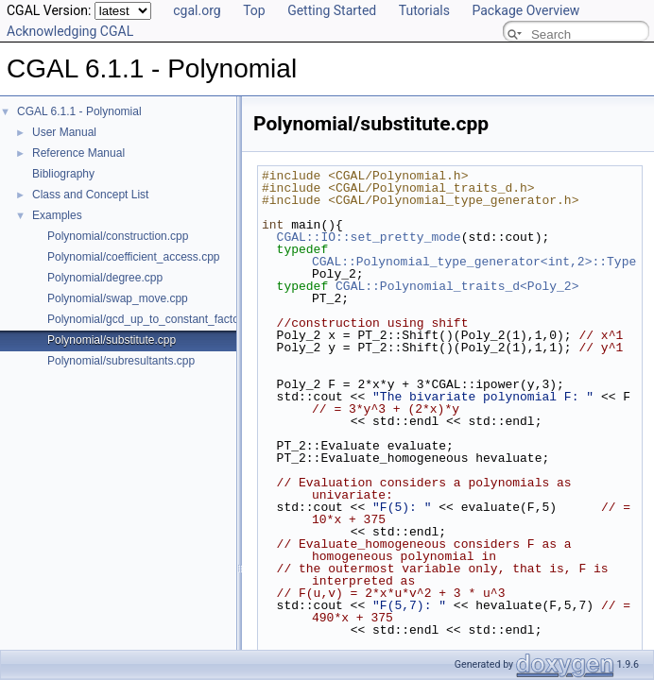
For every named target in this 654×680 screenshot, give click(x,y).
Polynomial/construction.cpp (117, 236)
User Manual (64, 132)
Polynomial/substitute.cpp (111, 340)
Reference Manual (78, 153)
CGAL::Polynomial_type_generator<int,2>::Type (474, 261)
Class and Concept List (90, 194)
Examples (57, 215)
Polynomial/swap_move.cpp (117, 298)
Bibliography (63, 173)
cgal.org (196, 10)
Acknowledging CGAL (70, 31)
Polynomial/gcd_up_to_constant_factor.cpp (155, 319)
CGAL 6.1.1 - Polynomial (79, 111)
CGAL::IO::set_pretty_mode (369, 237)
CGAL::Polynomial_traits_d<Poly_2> (457, 286)
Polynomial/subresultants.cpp (121, 360)
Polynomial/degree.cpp (105, 277)
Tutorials (424, 10)
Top (254, 10)
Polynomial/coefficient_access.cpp (133, 257)
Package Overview (525, 10)
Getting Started (331, 10)
